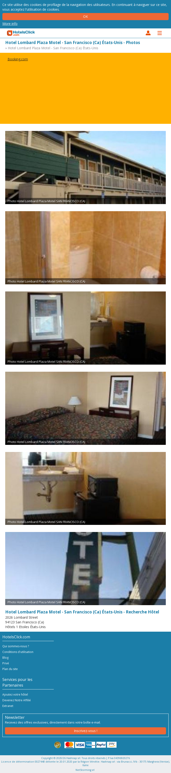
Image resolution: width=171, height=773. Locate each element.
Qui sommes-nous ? (15, 646)
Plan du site (10, 669)
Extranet (7, 706)
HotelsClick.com (21, 33)
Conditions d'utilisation (17, 652)
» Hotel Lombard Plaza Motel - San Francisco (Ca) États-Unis (51, 48)
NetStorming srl (85, 770)
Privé (5, 663)
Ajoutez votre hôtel (15, 695)
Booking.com (18, 59)
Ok (85, 16)
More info (10, 23)
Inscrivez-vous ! (85, 730)
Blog (5, 658)
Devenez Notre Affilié (16, 700)
